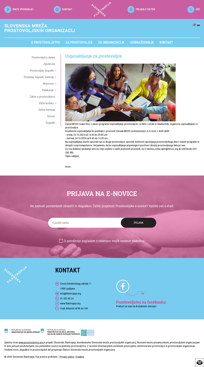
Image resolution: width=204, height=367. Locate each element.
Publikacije (48, 90)
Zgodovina (49, 64)
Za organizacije (111, 42)
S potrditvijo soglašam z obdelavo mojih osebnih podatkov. (104, 241)
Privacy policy (67, 356)
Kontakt (166, 42)
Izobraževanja (142, 42)
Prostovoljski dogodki (42, 70)
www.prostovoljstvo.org (31, 342)
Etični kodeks (46, 103)
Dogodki (50, 122)
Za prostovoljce (79, 42)
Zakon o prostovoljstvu (42, 96)
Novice (51, 116)
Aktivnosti (48, 83)
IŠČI (193, 9)
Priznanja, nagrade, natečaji (39, 77)
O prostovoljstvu (45, 42)
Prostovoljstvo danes (43, 57)
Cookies (80, 356)
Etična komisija (47, 109)
